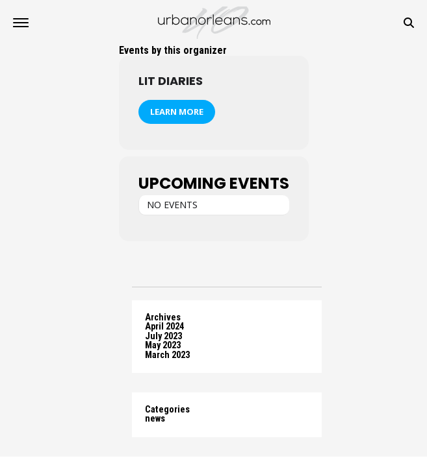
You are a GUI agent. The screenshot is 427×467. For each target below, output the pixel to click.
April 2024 (164, 326)
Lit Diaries (170, 81)
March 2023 (167, 355)
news (155, 418)
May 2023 (163, 345)
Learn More (176, 111)
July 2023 (163, 336)
